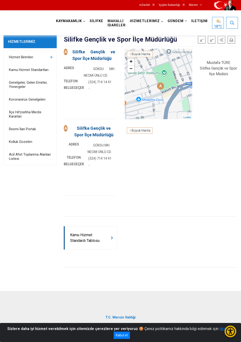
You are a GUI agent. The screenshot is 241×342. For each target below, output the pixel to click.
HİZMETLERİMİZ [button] (145, 21)
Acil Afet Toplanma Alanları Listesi (30, 156)
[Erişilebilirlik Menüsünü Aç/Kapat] (230, 331)
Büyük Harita (141, 54)
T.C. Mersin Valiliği (120, 317)
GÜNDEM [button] (176, 21)
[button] (221, 39)
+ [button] (131, 62)
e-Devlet (144, 5)
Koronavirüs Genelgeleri (27, 99)
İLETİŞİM (199, 21)
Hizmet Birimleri (21, 57)
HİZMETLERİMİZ (21, 41)
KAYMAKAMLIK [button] (69, 21)
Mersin (193, 5)
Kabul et (122, 335)
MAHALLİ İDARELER (117, 23)
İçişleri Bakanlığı (169, 5)
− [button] (131, 69)
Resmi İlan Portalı (22, 129)
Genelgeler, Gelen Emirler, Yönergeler (28, 84)
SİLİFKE (96, 21)
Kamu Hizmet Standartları (28, 70)
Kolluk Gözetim (20, 142)
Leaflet (187, 117)
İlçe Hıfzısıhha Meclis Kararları (25, 114)
